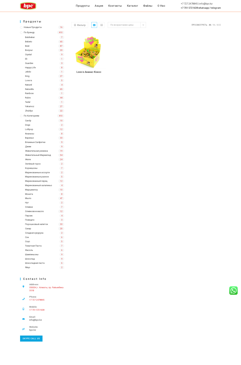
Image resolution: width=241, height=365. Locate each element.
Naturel (28, 85)
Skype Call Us (31, 338)
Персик (29, 215)
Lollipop (29, 129)
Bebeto (28, 41)
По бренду (29, 32)
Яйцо (27, 267)
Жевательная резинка (36, 151)
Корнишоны (31, 168)
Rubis (28, 97)
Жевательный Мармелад (38, 155)
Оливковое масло (34, 211)
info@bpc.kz (35, 320)
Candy (28, 120)
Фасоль (29, 250)
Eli (26, 59)
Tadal (27, 102)
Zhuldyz (29, 110)
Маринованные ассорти (37, 172)
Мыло (28, 198)
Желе (28, 159)
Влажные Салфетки (35, 142)
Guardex (29, 63)
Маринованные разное (37, 176)
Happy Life (30, 67)
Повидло (29, 220)
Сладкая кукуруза (34, 233)
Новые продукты (33, 27)
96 (214, 25)
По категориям (31, 115)
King (27, 76)
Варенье (29, 138)
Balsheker (30, 37)
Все (219, 25)
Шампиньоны (31, 254)
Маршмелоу (31, 189)
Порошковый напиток (36, 224)
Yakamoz (29, 106)
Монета (29, 194)
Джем (28, 146)
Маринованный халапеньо (38, 185)
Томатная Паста (33, 246)
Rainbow (29, 93)
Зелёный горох (33, 164)
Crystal (28, 54)
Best (27, 46)
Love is (28, 80)
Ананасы (29, 133)
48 (210, 25)
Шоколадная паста (35, 263)
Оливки (29, 207)
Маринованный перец (36, 181)
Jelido (28, 71)
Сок (27, 237)
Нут (27, 202)
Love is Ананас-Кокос (88, 72)
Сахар (28, 228)
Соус (27, 241)
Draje (27, 125)
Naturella (29, 89)
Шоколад (30, 259)
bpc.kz (32, 330)
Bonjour (29, 50)
